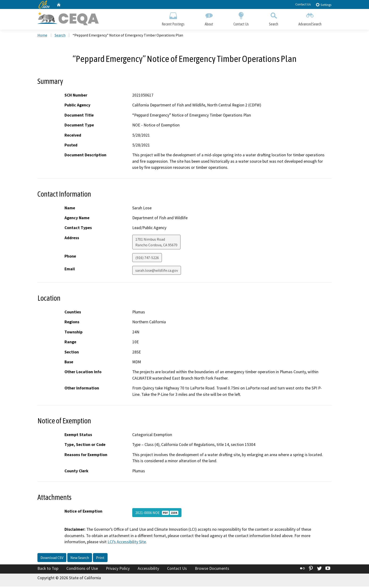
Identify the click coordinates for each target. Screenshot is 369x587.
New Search (79, 558)
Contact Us (303, 4)
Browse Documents (212, 568)
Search (273, 18)
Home (42, 35)
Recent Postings (173, 18)
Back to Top (47, 568)
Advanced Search (309, 18)
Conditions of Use (82, 568)
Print (100, 558)
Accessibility (148, 568)
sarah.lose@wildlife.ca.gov (156, 270)
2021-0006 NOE (156, 513)
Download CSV (51, 558)
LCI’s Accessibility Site (127, 542)
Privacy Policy (118, 568)
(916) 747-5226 (147, 258)
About (209, 18)
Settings (323, 4)
